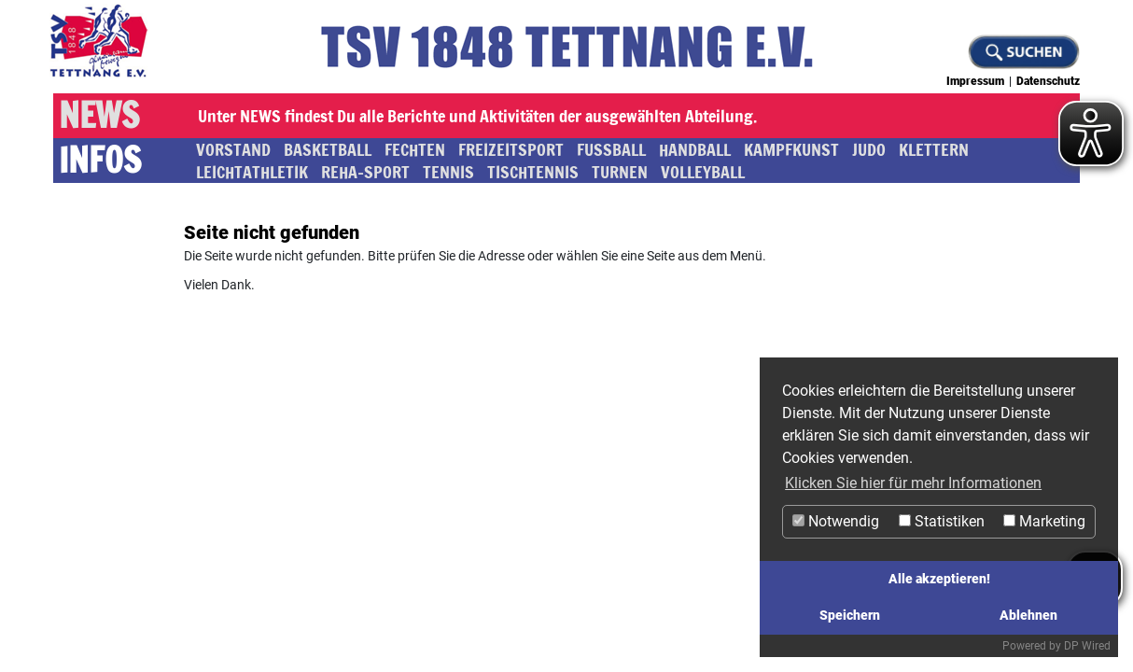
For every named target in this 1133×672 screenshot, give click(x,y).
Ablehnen (1028, 615)
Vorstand (233, 149)
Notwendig (835, 521)
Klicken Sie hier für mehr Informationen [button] (913, 483)
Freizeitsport (511, 149)
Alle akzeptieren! (939, 579)
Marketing (1044, 521)
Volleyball (703, 172)
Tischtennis (533, 172)
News (99, 115)
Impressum (975, 81)
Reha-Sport (365, 172)
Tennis (448, 172)
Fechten (415, 149)
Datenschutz (1048, 81)
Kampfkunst (791, 149)
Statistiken (942, 521)
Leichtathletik (252, 172)
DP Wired (1087, 645)
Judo (869, 149)
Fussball (611, 149)
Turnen (620, 172)
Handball (695, 149)
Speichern (849, 615)
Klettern (934, 149)
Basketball (327, 149)
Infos (100, 160)
